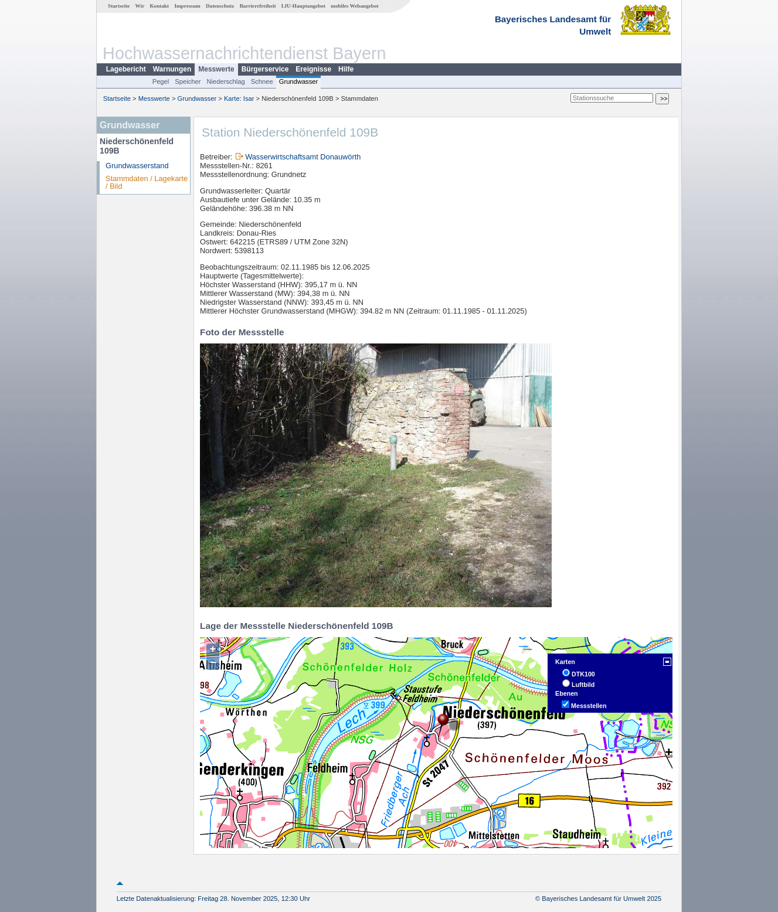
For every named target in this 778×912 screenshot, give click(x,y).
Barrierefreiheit (258, 6)
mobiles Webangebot (354, 6)
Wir (140, 6)
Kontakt (159, 6)
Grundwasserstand (137, 165)
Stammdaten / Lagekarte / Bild (147, 182)
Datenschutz (220, 6)
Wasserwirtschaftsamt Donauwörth (303, 156)
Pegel (160, 81)
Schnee (262, 81)
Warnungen (172, 69)
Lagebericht (126, 69)
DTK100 (583, 674)
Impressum (187, 6)
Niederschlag (225, 81)
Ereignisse (313, 69)
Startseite (119, 6)
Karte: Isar (239, 98)
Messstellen (588, 705)
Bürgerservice (265, 69)
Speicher (188, 81)
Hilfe (346, 69)
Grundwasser (298, 81)
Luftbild (583, 684)
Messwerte (216, 69)
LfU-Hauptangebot (303, 6)
